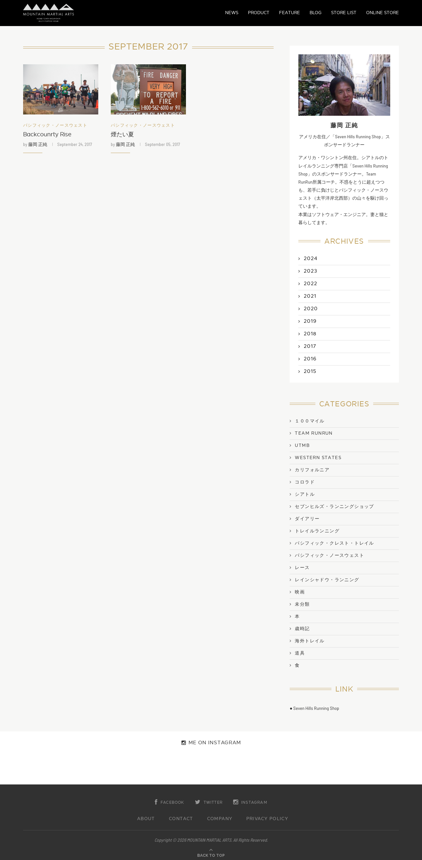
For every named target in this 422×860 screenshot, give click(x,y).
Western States (318, 458)
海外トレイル (309, 641)
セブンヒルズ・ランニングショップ (334, 506)
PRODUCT (258, 12)
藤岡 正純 (37, 144)
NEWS (231, 12)
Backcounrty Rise (47, 134)
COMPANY (220, 819)
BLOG (315, 12)
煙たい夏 (122, 134)
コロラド (305, 482)
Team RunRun (313, 433)
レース (302, 568)
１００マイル (309, 421)
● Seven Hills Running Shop (314, 708)
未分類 (302, 604)
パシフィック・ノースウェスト (55, 125)
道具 (300, 653)
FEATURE (289, 12)
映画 (300, 592)
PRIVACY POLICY (267, 819)
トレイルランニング (317, 531)
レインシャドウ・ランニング (327, 580)
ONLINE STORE (382, 12)
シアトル (305, 494)
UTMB (302, 445)
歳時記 (302, 629)
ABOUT (146, 819)
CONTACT (181, 819)
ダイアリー (307, 519)
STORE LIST (343, 12)
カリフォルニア (312, 470)
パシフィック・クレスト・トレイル (334, 543)
